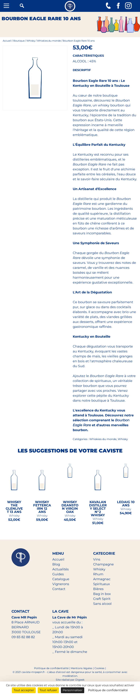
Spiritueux (101, 584)
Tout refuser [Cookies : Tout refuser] (48, 690)
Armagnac (101, 579)
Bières (98, 589)
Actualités (60, 569)
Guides (58, 574)
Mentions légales (81, 668)
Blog (56, 564)
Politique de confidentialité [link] (108, 690)
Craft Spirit (101, 599)
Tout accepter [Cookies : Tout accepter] (24, 690)
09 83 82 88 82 (23, 637)
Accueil (7, 40)
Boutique (19, 40)
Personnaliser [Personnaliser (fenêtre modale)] (72, 690)
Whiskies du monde (49, 40)
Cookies (99, 668)
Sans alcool (102, 604)
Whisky (30, 40)
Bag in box (102, 594)
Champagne (103, 564)
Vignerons (60, 584)
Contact (58, 589)
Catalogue (60, 579)
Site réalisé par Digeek (70, 679)
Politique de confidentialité (51, 668)
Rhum (98, 574)
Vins (96, 559)
